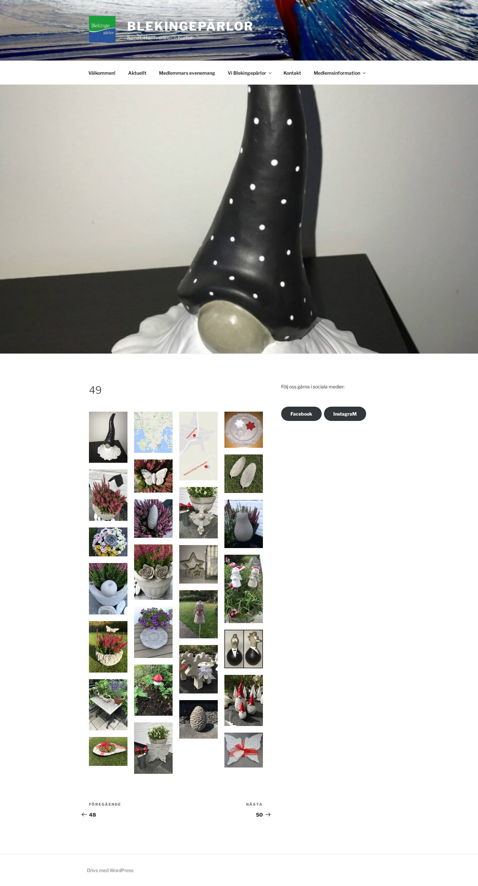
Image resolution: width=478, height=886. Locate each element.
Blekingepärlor (190, 26)
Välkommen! (102, 73)
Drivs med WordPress (110, 870)
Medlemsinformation (340, 73)
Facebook (301, 414)
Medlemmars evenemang (187, 73)
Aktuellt (137, 73)
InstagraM (345, 414)
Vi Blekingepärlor (250, 73)
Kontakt (292, 73)
